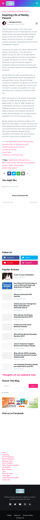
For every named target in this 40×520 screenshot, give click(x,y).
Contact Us (20, 518)
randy (11, 165)
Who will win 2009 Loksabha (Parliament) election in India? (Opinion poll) (25, 355)
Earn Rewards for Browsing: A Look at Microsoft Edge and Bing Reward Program (25, 285)
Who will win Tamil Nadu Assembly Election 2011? (23, 316)
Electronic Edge (7, 473)
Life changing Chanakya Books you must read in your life (26, 365)
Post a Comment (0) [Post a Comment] (20, 195)
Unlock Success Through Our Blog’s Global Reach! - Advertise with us (25, 306)
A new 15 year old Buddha (24, 275)
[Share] (36, 23)
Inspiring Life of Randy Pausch (18, 11)
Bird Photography (8, 459)
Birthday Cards (7, 461)
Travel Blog (6, 475)
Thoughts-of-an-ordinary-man (19, 375)
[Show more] (28, 173)
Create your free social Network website (22, 326)
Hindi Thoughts (7, 463)
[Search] (37, 3)
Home (4, 11)
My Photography (8, 457)
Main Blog (5, 455)
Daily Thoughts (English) (10, 465)
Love (4, 471)
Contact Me (6, 480)
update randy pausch (9, 168)
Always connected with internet (23, 295)
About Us (17, 515)
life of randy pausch (9, 163)
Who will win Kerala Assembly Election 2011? (25, 335)
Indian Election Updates (10, 477)
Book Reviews (7, 469)
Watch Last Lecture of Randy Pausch (21, 141)
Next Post (33, 202)
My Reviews (6, 467)
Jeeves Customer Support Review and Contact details (24, 345)
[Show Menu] (3, 3)
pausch (4, 165)
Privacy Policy (28, 515)
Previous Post (8, 202)
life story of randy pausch (26, 163)
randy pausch (18, 165)
